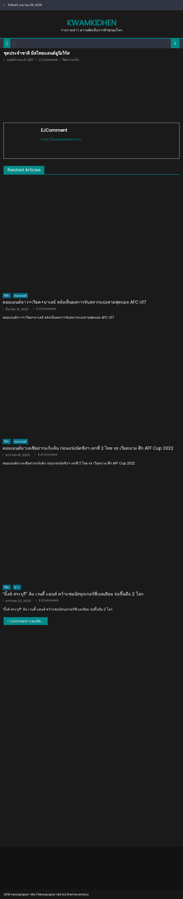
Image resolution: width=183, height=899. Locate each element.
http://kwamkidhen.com (61, 139)
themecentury (78, 894)
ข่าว (17, 587)
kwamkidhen (91, 22)
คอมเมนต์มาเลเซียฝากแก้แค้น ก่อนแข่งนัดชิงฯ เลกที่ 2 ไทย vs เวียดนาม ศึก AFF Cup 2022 (88, 448)
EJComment (48, 60)
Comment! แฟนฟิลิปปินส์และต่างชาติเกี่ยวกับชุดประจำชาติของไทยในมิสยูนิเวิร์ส (28, 621)
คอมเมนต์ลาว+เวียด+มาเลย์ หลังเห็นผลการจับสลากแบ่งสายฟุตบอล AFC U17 (74, 302)
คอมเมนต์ (20, 296)
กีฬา (6, 296)
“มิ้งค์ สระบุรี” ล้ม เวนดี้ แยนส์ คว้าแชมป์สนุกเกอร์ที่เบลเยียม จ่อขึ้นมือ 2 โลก (73, 594)
